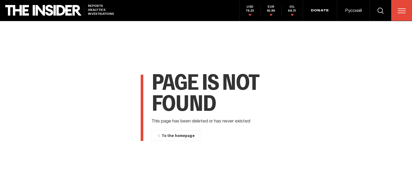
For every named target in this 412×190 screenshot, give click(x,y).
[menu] (402, 10)
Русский (353, 10)
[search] (380, 10)
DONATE (320, 10)
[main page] (43, 10)
